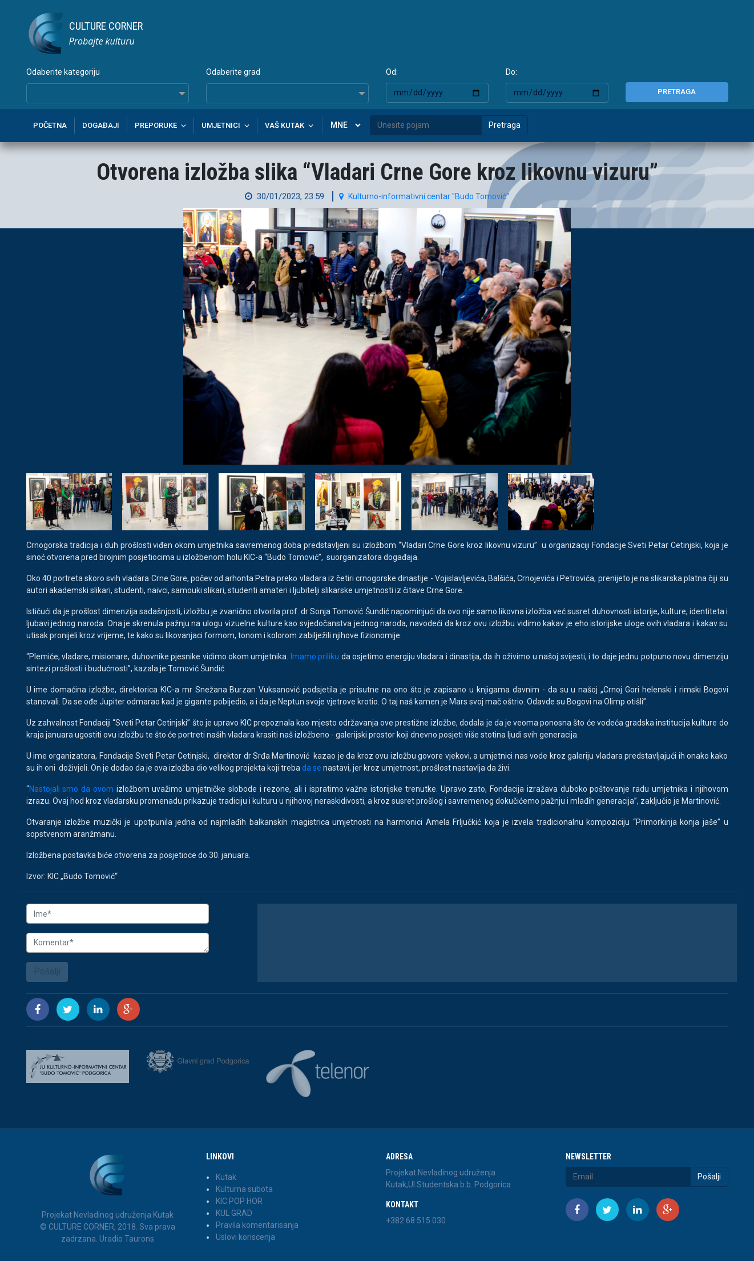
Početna (50, 125)
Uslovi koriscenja (245, 1237)
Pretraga (677, 91)
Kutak (226, 1177)
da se (311, 767)
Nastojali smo (54, 788)
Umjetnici (220, 125)
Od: (392, 71)
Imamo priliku (315, 656)
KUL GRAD (234, 1213)
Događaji (100, 125)
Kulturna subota (244, 1189)
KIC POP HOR (239, 1201)
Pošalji (47, 971)
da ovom (97, 788)
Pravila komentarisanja (257, 1225)
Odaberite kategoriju (63, 71)
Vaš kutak (284, 125)
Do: (511, 71)
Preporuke (156, 125)
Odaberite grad (233, 71)
